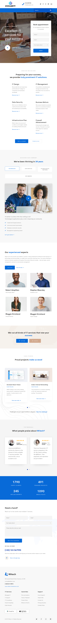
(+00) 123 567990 (13, 550)
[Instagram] (45, 4)
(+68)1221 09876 (9, 584)
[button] (27, 410)
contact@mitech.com (10, 581)
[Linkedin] (48, 4)
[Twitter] (40, 4)
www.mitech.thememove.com (12, 586)
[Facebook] (43, 4)
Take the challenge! (41, 415)
